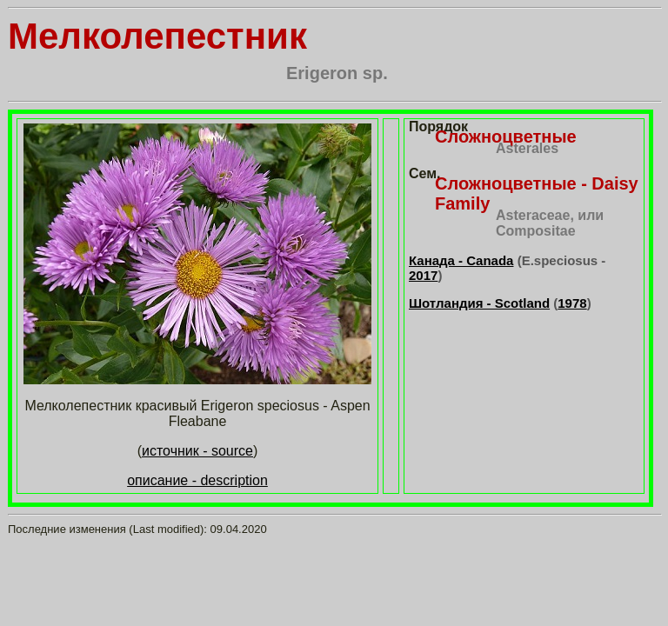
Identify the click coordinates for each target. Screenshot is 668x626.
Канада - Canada (461, 260)
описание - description (197, 480)
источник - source (197, 450)
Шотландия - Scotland (479, 303)
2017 (423, 275)
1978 (572, 303)
